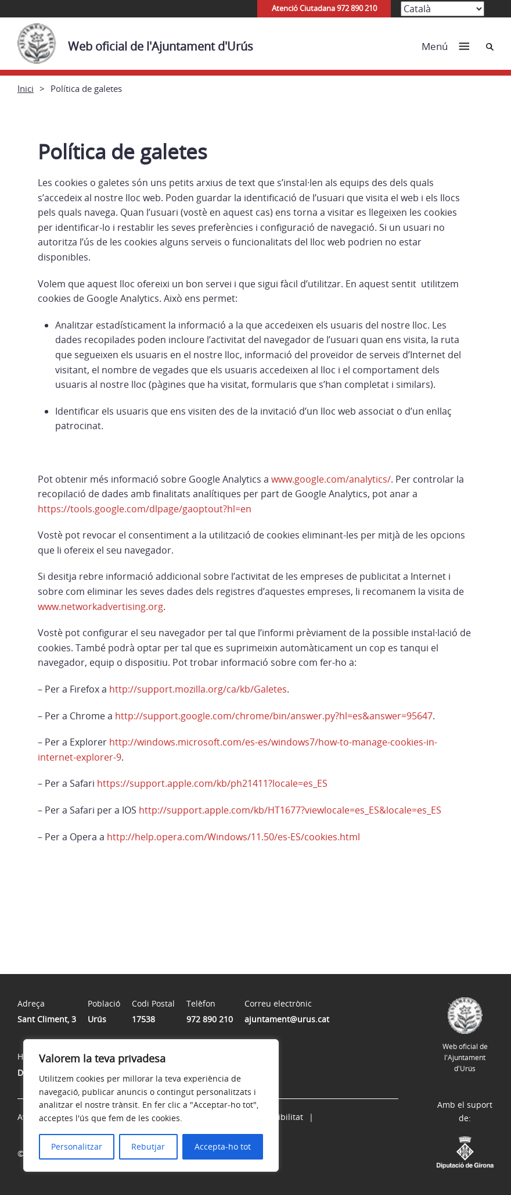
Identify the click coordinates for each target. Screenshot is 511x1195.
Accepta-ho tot (223, 1146)
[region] (151, 1105)
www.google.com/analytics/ (331, 479)
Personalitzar (76, 1146)
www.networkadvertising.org (100, 606)
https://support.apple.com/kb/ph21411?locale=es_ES (212, 783)
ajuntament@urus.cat (286, 1019)
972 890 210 (209, 1019)
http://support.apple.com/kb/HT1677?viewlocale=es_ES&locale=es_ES (290, 810)
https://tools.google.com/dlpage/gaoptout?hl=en (144, 508)
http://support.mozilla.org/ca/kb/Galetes (198, 689)
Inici (25, 88)
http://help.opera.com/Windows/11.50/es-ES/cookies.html (233, 836)
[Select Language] (442, 8)
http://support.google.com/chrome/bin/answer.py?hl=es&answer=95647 (274, 715)
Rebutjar (148, 1146)
